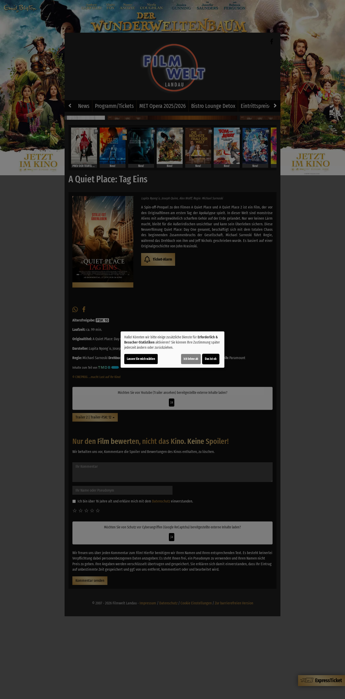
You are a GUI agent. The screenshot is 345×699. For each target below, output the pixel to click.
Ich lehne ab (191, 359)
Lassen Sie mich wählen (141, 359)
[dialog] (172, 349)
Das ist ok (211, 359)
